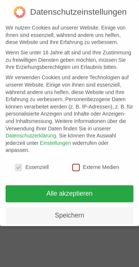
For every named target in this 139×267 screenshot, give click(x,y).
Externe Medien (95, 162)
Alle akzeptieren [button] (69, 188)
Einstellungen (55, 138)
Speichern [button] (69, 210)
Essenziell (32, 162)
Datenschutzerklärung (31, 131)
